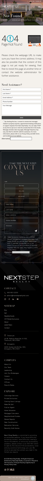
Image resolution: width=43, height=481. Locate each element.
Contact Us (8, 379)
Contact (7, 328)
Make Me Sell (9, 404)
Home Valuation (10, 410)
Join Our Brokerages (11, 373)
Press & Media (9, 385)
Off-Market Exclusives (11, 319)
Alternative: (6, 138)
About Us (7, 364)
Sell (5, 313)
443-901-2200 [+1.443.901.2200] (18, 132)
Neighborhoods (9, 316)
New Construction (11, 422)
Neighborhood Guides (12, 416)
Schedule (25, 479)
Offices (7, 382)
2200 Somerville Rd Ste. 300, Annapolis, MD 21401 (15, 348)
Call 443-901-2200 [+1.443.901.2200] (15, 477)
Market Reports (9, 419)
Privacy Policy (26, 134)
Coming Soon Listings (12, 401)
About (6, 322)
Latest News (8, 325)
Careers (7, 376)
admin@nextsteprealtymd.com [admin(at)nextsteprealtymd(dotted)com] (18, 295)
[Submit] (36, 236)
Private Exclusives (10, 398)
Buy (5, 310)
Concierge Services (11, 395)
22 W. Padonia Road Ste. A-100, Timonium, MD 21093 (15, 339)
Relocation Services (11, 425)
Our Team (7, 367)
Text (26, 477)
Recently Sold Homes (12, 428)
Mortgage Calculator (11, 413)
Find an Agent (9, 407)
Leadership (8, 370)
